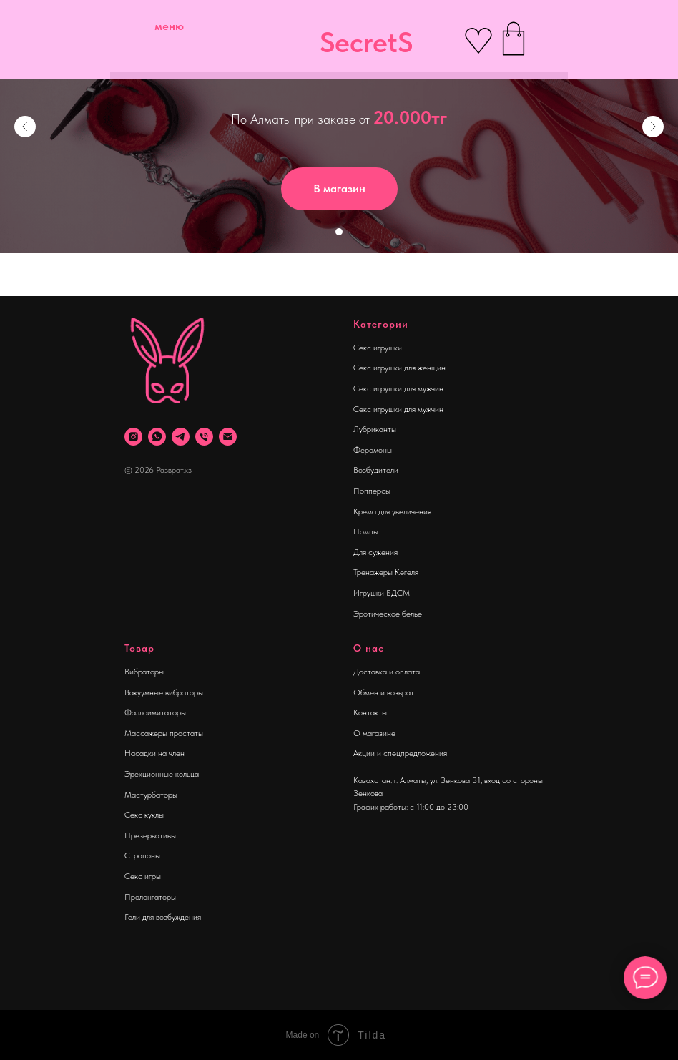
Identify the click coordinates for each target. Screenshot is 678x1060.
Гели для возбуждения (162, 917)
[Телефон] (204, 437)
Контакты (370, 712)
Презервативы (150, 835)
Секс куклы (144, 815)
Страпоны (142, 855)
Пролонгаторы (150, 897)
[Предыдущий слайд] (25, 126)
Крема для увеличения (392, 511)
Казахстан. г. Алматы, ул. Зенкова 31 (417, 780)
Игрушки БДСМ (381, 593)
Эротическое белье (387, 614)
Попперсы (371, 491)
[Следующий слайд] (653, 126)
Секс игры (142, 876)
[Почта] (228, 437)
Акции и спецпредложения (400, 753)
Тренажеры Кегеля (385, 572)
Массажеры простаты (163, 733)
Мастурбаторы (150, 795)
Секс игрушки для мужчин (398, 388)
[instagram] (133, 437)
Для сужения (375, 552)
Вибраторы (144, 672)
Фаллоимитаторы (155, 712)
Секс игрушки (377, 348)
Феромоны (372, 450)
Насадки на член (154, 753)
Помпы (365, 531)
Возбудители (375, 470)
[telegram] (181, 437)
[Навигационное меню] (24, 275)
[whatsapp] (157, 437)
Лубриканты (374, 429)
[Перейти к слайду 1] (339, 231)
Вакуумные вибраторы (163, 692)
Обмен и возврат (383, 692)
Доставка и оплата (386, 672)
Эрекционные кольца (161, 774)
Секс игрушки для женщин (399, 368)
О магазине (374, 733)
